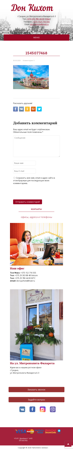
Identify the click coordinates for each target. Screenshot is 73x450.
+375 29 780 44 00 (22, 278)
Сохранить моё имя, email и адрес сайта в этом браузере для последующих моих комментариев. (34, 181)
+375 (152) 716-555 (41, 21)
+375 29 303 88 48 (22, 275)
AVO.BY (52, 448)
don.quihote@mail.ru (39, 24)
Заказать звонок (36, 389)
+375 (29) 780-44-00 (35, 19)
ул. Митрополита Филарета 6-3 (24, 373)
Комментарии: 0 (28, 60)
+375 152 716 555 (28, 272)
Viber (47, 19)
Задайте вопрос (36, 399)
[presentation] (31, 192)
